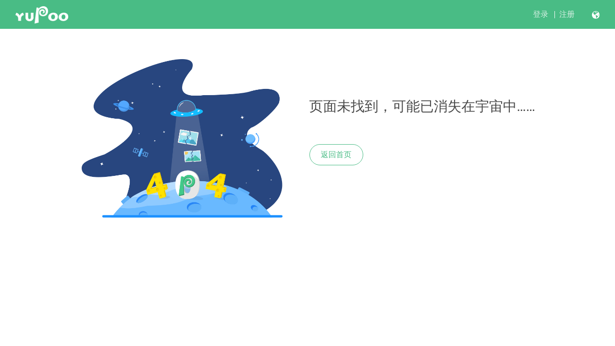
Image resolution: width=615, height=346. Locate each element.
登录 (540, 14)
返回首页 (336, 154)
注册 (567, 14)
